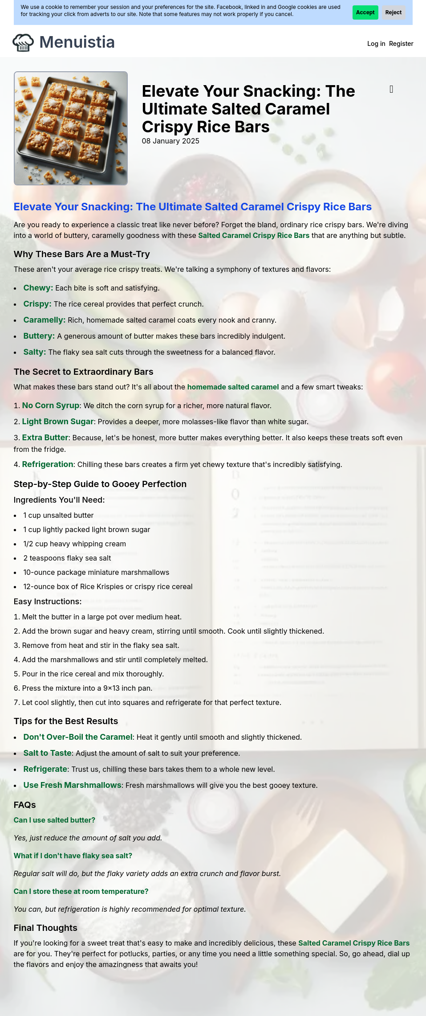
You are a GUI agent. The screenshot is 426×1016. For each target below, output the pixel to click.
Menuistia (77, 42)
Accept (365, 12)
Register (401, 43)
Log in (376, 43)
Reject (393, 12)
